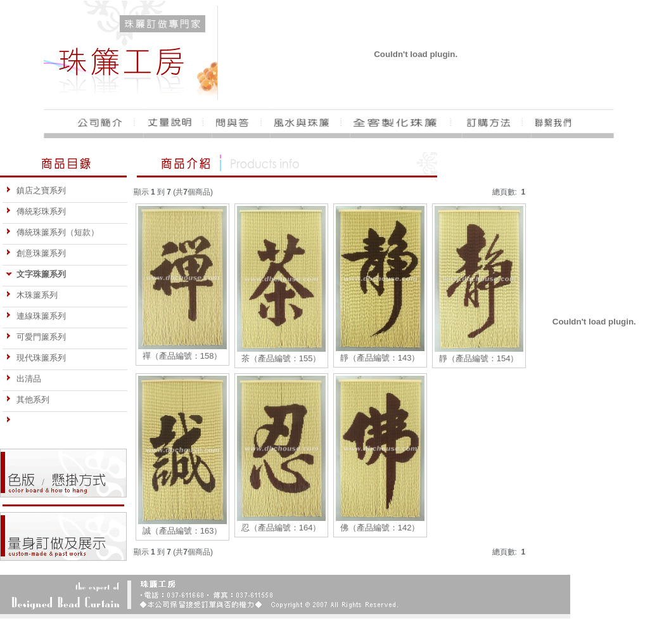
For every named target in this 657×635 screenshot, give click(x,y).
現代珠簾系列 (36, 357)
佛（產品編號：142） (380, 527)
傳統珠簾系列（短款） (52, 232)
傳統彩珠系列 (36, 211)
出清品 (23, 378)
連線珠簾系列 (36, 316)
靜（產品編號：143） (380, 357)
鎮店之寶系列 (36, 190)
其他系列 (27, 399)
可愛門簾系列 (36, 337)
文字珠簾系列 (36, 274)
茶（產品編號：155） (281, 358)
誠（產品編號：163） (182, 531)
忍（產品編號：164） (281, 527)
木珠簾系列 (32, 295)
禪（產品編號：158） (182, 356)
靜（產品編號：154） (479, 358)
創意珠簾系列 (36, 253)
